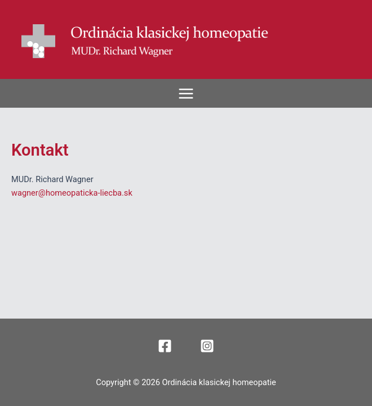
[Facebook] (165, 346)
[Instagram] (207, 346)
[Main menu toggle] (186, 94)
